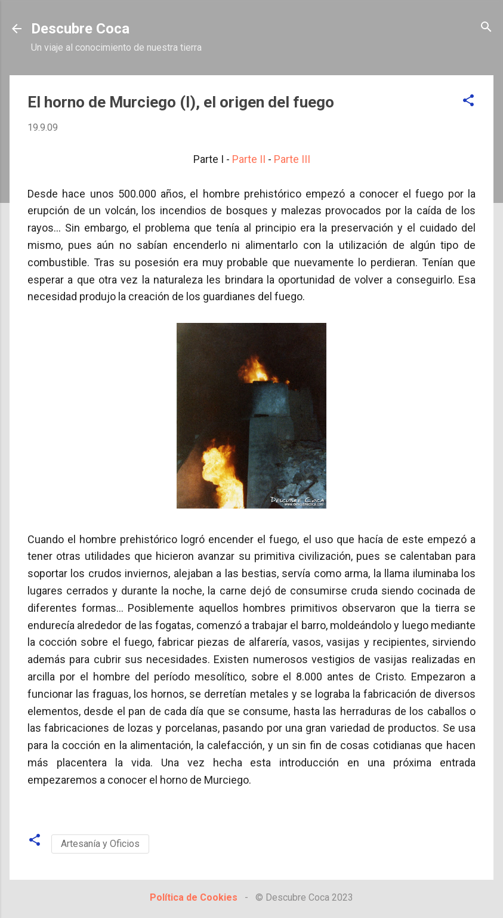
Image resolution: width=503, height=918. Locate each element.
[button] (468, 101)
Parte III (292, 159)
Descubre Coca (80, 28)
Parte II (249, 159)
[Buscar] (486, 27)
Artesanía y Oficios (100, 843)
